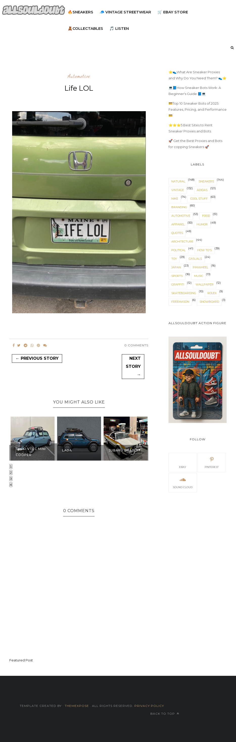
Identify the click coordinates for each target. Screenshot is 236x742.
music (198, 276)
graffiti (177, 284)
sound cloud (183, 482)
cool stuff (199, 198)
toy (174, 258)
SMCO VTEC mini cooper (31, 452)
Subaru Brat (121, 450)
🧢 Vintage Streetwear (125, 12)
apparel (178, 224)
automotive (79, 76)
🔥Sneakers (80, 12)
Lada (67, 450)
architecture (182, 241)
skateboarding (183, 293)
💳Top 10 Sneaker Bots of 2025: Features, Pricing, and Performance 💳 (198, 109)
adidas (202, 190)
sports (177, 276)
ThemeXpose (77, 706)
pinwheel (200, 267)
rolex (212, 293)
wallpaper (205, 284)
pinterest (212, 462)
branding (179, 207)
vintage (177, 190)
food (206, 216)
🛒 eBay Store (172, 12)
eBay (183, 462)
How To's (204, 250)
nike (174, 198)
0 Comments (136, 345)
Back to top (164, 713)
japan (176, 267)
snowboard (209, 301)
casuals (195, 258)
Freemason (180, 301)
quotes (177, 233)
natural (178, 181)
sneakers (206, 181)
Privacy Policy (148, 706)
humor (202, 224)
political (178, 250)
